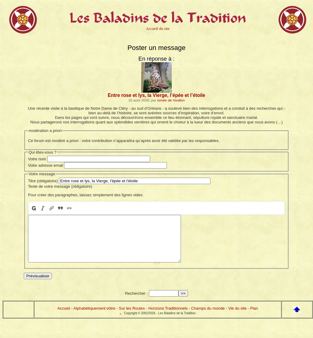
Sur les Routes (132, 317)
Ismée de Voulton (171, 100)
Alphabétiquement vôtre (94, 317)
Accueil (63, 317)
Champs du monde (208, 317)
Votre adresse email (45, 165)
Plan (254, 317)
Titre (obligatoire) (43, 181)
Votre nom (37, 159)
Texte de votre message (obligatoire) (60, 186)
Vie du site (237, 317)
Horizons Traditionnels (168, 317)
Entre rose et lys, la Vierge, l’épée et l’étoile (156, 95)
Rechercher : (136, 302)
